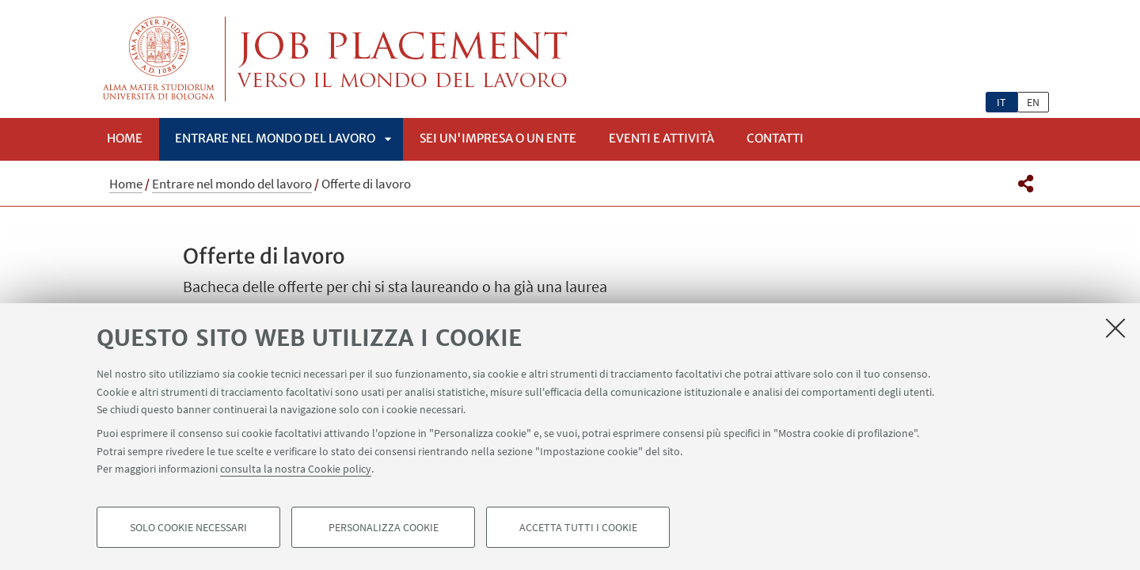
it (1001, 102)
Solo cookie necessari (188, 527)
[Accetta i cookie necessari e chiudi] (1115, 327)
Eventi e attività (661, 138)
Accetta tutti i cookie (578, 527)
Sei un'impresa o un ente (498, 138)
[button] (1025, 183)
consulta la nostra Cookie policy (295, 469)
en (1033, 102)
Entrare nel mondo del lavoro (275, 138)
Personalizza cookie (384, 527)
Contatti (775, 138)
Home (124, 138)
